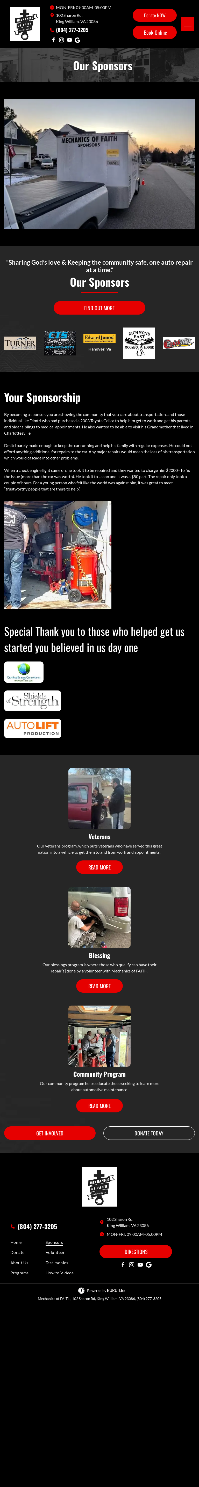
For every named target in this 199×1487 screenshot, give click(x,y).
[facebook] (53, 40)
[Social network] (77, 40)
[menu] (187, 24)
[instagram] (61, 40)
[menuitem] (29, 1242)
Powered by (96, 1290)
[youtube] (69, 40)
